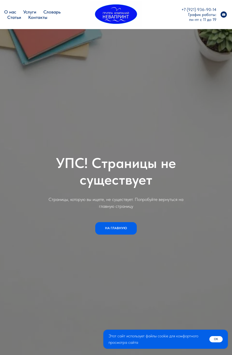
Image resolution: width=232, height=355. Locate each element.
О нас (10, 12)
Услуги (29, 12)
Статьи (14, 17)
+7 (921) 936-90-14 (198, 9)
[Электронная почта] (224, 14)
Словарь (52, 12)
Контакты (37, 17)
